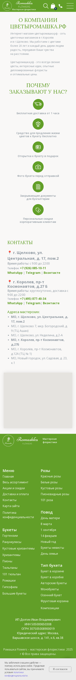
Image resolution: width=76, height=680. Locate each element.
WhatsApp (15, 273)
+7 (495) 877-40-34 (33, 299)
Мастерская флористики (50, 440)
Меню (8, 470)
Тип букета (51, 565)
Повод (47, 512)
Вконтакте (52, 273)
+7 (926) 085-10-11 (33, 268)
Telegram (33, 273)
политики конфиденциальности (16, 674)
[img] (70, 6)
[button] (60, 6)
